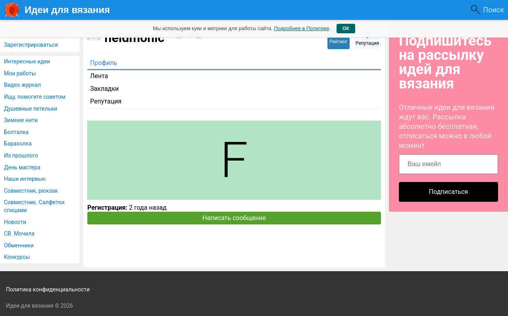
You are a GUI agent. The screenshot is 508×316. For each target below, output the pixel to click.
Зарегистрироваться (31, 45)
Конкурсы (17, 257)
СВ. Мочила (19, 233)
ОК (346, 28)
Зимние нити (21, 120)
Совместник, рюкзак (31, 191)
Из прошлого (21, 155)
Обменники (19, 245)
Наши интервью (25, 179)
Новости (15, 222)
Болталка (16, 132)
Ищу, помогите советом (34, 97)
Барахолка (18, 143)
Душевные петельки (30, 108)
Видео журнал (22, 85)
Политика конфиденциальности (48, 289)
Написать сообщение (234, 218)
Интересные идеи (27, 61)
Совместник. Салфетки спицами (34, 206)
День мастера (22, 167)
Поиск (493, 10)
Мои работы (20, 73)
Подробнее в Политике (301, 28)
